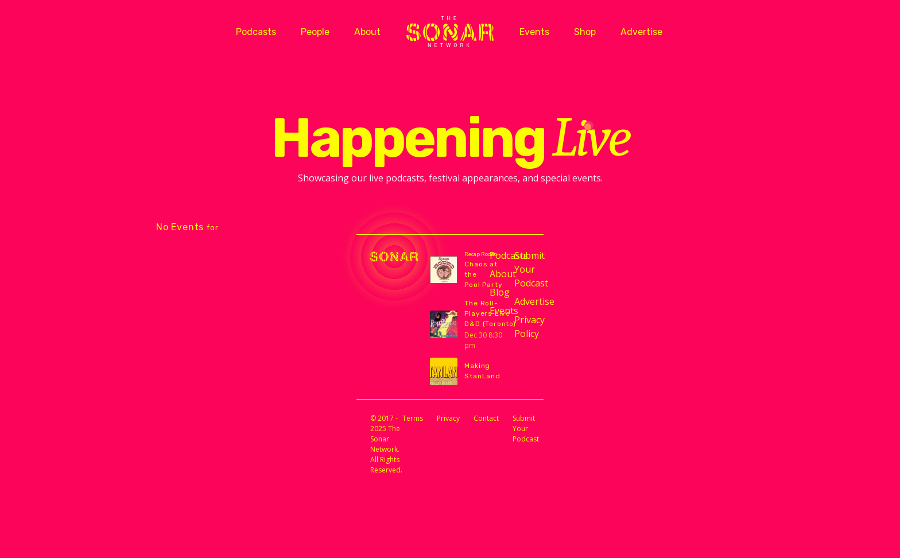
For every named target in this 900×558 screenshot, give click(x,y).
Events (534, 31)
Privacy (448, 418)
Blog (497, 292)
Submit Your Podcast (522, 269)
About (367, 31)
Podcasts (256, 31)
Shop (585, 31)
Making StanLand (482, 371)
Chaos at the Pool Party (483, 274)
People (315, 31)
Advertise (641, 31)
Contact (486, 418)
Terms (412, 418)
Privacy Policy (522, 326)
